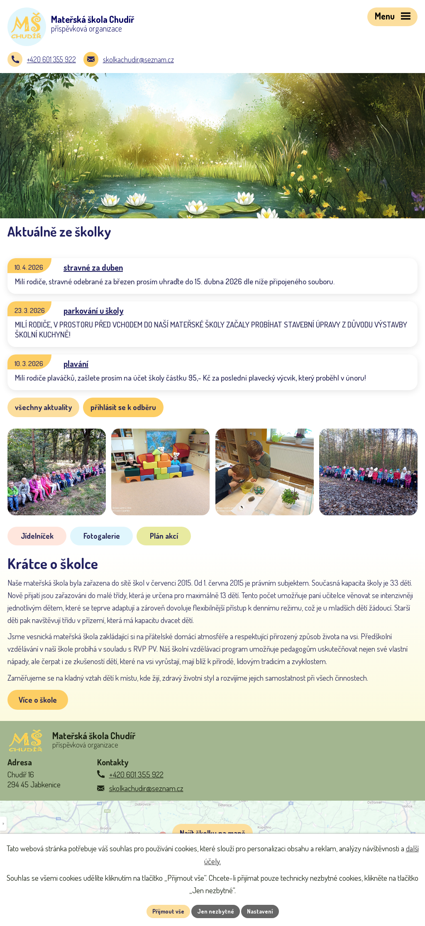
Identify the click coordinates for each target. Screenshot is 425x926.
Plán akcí (164, 535)
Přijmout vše (168, 911)
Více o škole (38, 699)
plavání (76, 363)
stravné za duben (93, 267)
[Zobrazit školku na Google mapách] (212, 832)
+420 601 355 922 (51, 59)
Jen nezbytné (215, 911)
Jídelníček (37, 535)
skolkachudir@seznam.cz (138, 59)
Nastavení (260, 911)
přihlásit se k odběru (123, 407)
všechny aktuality (43, 407)
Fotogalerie (101, 535)
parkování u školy (93, 310)
